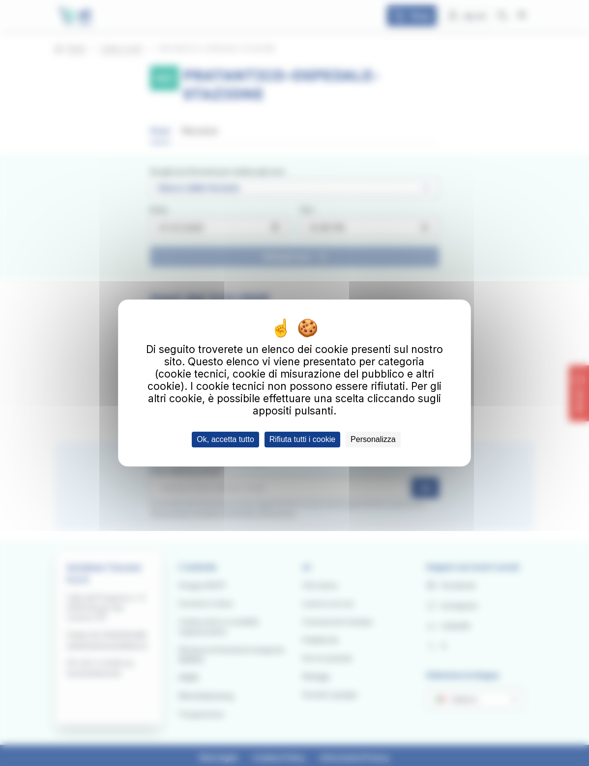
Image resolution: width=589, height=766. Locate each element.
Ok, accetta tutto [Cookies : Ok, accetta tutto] (225, 439)
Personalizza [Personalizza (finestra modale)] (373, 439)
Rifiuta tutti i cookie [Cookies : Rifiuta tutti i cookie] (302, 439)
